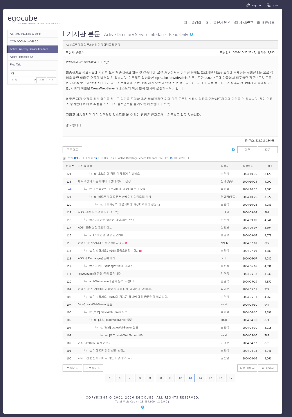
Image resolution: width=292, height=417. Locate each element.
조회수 (269, 166)
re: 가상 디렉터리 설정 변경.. (104, 350)
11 (170, 378)
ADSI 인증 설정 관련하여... (95, 227)
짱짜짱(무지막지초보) (234, 181)
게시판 (245, 22)
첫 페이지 (73, 368)
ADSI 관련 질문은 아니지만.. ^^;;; (98, 212)
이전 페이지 (93, 368)
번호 (68, 166)
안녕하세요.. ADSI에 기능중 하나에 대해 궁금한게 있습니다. (115, 289)
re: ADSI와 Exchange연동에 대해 (106, 266)
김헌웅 (225, 273)
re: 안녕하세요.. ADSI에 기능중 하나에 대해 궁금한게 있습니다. (125, 296)
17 (231, 378)
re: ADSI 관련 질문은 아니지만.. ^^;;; (108, 219)
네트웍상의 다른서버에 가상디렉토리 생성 (104, 181)
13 (190, 378)
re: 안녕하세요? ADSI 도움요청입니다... (111, 250)
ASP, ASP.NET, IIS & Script (25, 33)
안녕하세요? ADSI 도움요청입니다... (101, 243)
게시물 (85, 166)
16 (220, 378)
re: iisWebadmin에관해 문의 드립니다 (109, 281)
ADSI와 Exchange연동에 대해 (96, 258)
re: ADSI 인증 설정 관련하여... (104, 235)
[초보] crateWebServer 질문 (95, 304)
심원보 (225, 227)
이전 (247, 149)
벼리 (223, 258)
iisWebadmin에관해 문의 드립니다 (99, 273)
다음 (268, 149)
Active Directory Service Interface (29, 49)
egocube (22, 17)
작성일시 (248, 166)
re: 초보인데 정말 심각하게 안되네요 (114, 173)
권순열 (225, 358)
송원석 (80, 52)
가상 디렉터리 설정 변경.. (94, 342)
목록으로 (72, 149)
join (272, 5)
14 (200, 378)
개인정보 (267, 22)
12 (180, 378)
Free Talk (15, 64)
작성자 (225, 166)
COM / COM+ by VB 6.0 (24, 41)
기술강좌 (194, 22)
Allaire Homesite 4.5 (21, 56)
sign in (253, 5)
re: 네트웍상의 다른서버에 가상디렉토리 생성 (114, 189)
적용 (41, 80)
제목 (89, 166)
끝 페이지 (268, 368)
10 (160, 378)
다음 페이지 (247, 368)
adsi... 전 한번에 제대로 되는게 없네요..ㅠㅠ (105, 358)
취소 (51, 80)
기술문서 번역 (220, 22)
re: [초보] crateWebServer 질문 (105, 312)
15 (210, 378)
